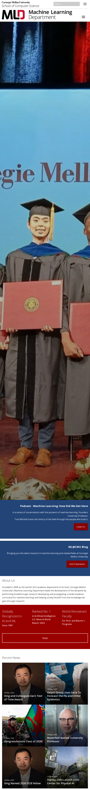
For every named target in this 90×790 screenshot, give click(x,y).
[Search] (67, 4)
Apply (45, 638)
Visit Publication (77, 564)
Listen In (81, 526)
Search (78, 4)
